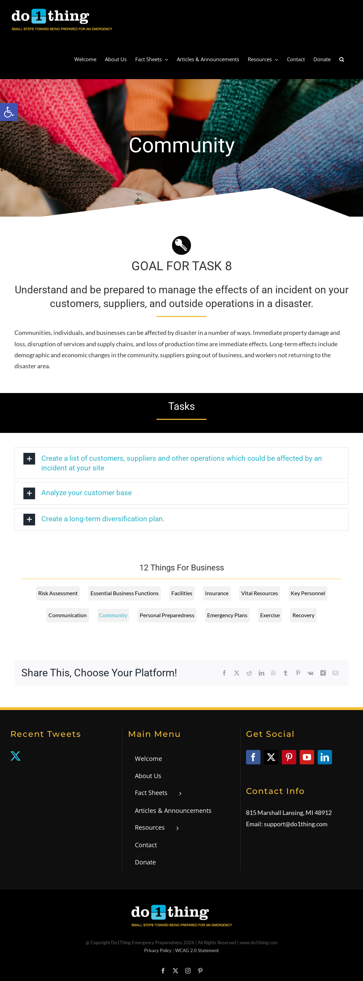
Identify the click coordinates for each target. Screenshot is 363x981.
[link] (9, 112)
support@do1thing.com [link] (296, 824)
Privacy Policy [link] (158, 950)
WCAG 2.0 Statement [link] (197, 950)
